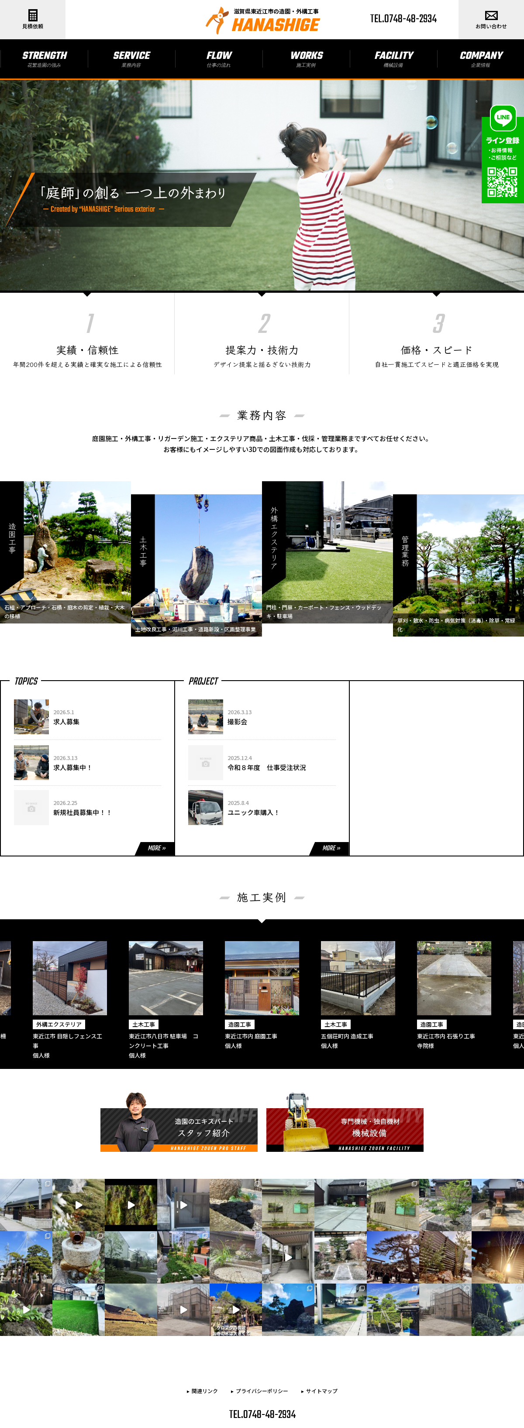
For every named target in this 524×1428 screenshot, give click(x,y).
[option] (262, 970)
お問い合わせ (491, 19)
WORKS (306, 58)
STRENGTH (44, 58)
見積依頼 (32, 19)
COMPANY (480, 58)
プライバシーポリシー (262, 1342)
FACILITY (393, 58)
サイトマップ (322, 1342)
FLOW (218, 58)
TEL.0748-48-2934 (403, 19)
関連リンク (205, 1342)
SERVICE (131, 58)
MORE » (156, 823)
